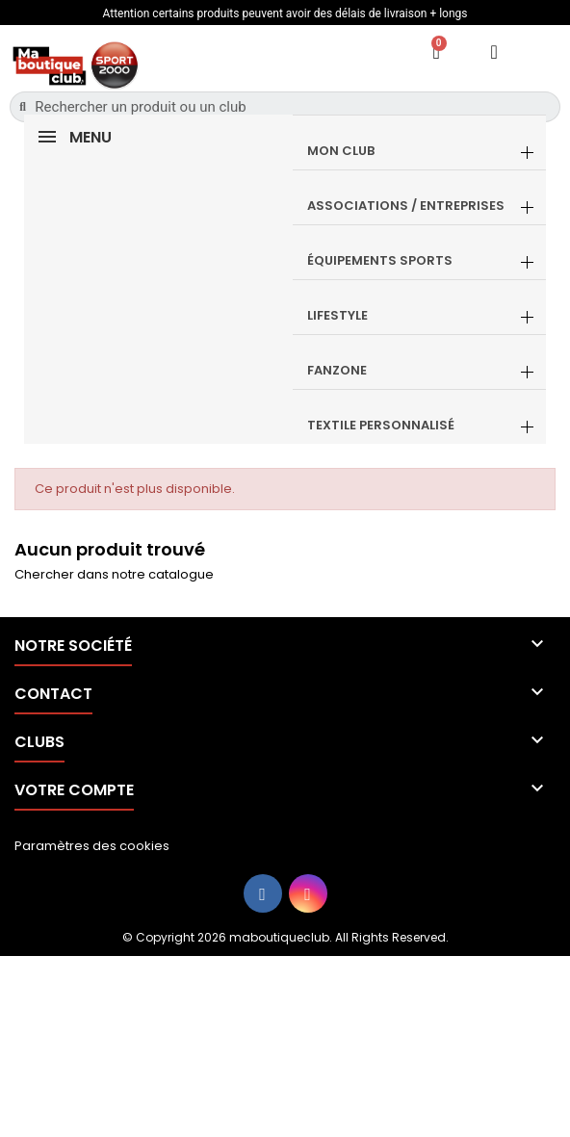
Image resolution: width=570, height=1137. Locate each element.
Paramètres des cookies (91, 846)
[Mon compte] (494, 52)
